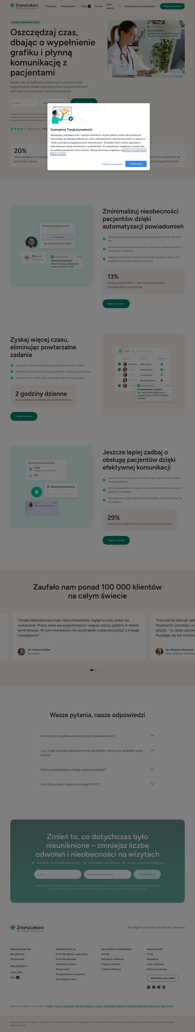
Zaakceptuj (136, 163)
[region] (98, 136)
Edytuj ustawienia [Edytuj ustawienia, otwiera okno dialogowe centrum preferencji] (112, 164)
